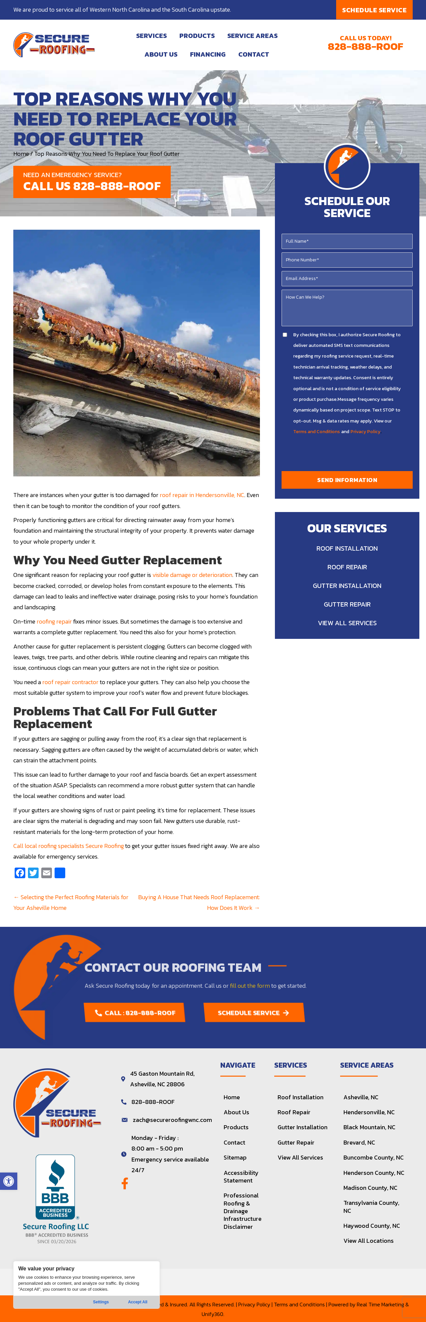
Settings (101, 1302)
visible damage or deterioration (192, 574)
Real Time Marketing (380, 1304)
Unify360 (212, 1314)
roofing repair (54, 621)
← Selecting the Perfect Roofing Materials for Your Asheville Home (70, 902)
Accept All (137, 1302)
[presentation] (347, 455)
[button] (8, 1181)
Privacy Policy (365, 431)
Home (21, 153)
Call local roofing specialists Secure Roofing (68, 845)
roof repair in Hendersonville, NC (202, 494)
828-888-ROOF (365, 46)
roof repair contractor (70, 681)
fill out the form (250, 985)
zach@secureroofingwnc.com (172, 1119)
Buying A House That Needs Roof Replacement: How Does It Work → (199, 902)
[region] (86, 1285)
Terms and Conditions (316, 431)
